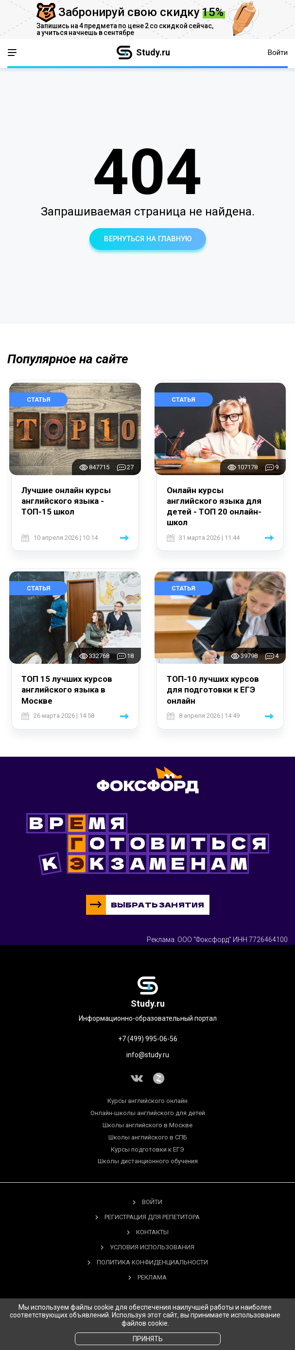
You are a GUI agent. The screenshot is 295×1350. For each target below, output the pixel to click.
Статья (39, 399)
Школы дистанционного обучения (148, 1161)
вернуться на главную (148, 238)
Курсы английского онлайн (147, 1101)
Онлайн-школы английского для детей (147, 1113)
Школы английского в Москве (147, 1125)
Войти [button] (278, 52)
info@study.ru (147, 1055)
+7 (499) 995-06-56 (147, 1039)
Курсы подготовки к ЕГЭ (147, 1149)
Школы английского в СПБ (147, 1137)
